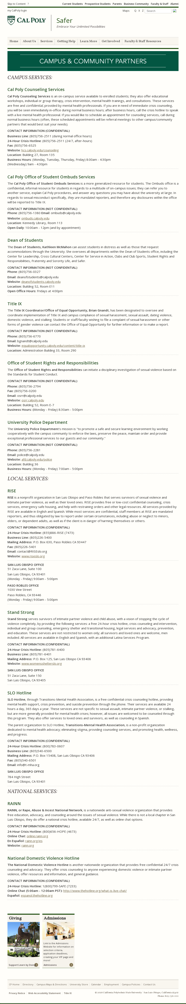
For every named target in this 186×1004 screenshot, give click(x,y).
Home (14, 41)
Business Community (136, 4)
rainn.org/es (34, 841)
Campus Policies (131, 984)
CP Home (14, 984)
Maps (126, 10)
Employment (111, 984)
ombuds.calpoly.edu (35, 218)
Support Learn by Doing (22, 964)
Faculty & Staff (159, 4)
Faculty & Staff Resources (143, 41)
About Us (29, 41)
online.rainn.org (37, 836)
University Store (79, 984)
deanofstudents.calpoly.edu (41, 282)
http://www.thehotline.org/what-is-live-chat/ (95, 891)
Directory (28, 984)
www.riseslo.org (33, 556)
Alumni (174, 4)
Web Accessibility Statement (44, 993)
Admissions (50, 964)
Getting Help (66, 41)
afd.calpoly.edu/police (37, 459)
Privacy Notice (17, 993)
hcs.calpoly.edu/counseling (40, 150)
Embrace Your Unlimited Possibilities (80, 26)
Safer (64, 21)
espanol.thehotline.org (37, 895)
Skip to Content (16, 4)
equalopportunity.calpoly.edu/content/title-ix (53, 345)
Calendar (96, 984)
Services (46, 41)
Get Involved (111, 41)
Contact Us (149, 984)
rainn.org (28, 845)
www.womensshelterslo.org (42, 663)
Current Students (72, 4)
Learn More (88, 41)
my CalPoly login (17, 10)
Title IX (68, 993)
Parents (117, 4)
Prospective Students (98, 4)
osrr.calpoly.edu (33, 400)
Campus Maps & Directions (52, 984)
